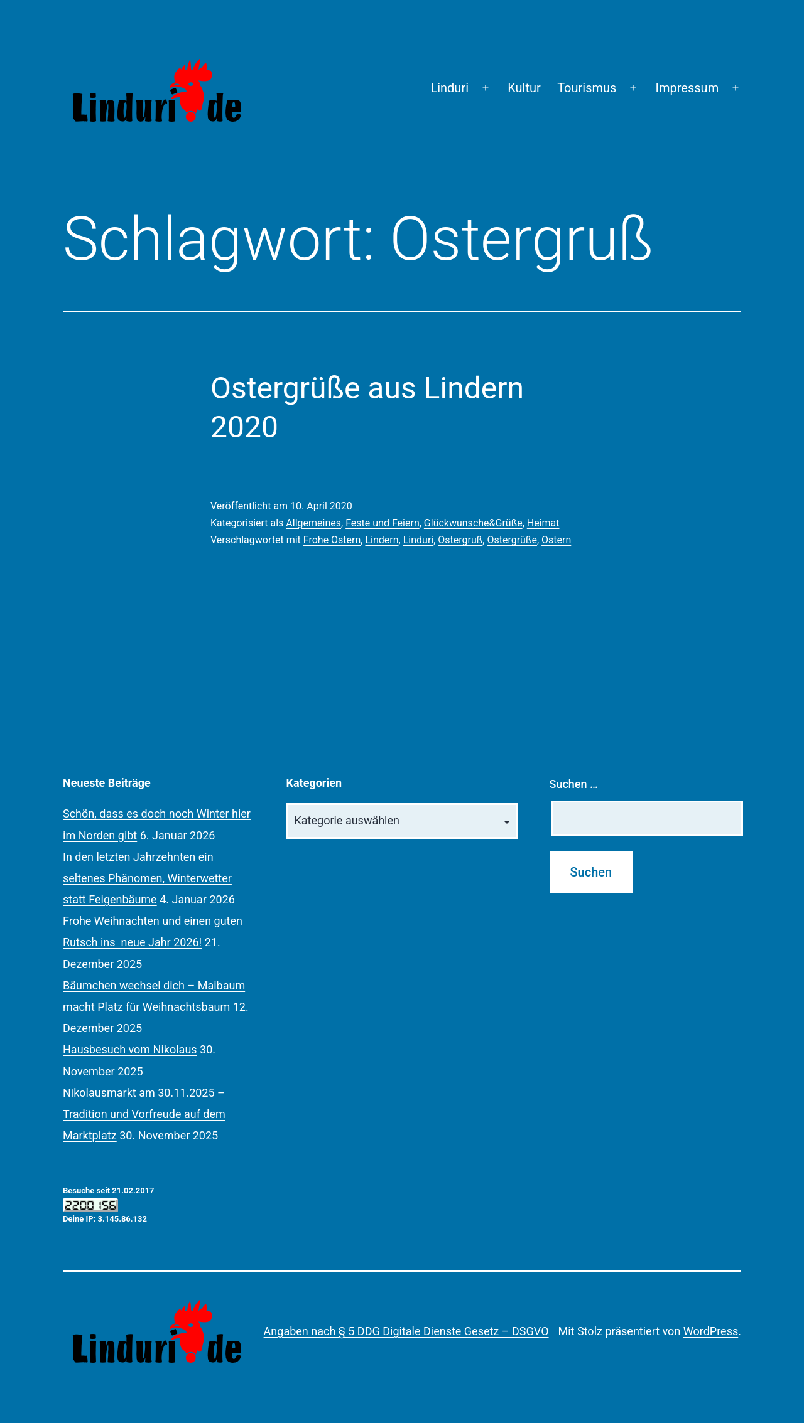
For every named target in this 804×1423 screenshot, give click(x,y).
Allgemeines (313, 523)
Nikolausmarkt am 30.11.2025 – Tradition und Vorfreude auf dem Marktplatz (144, 1114)
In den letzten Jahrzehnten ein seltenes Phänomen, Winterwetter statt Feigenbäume (147, 878)
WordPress (710, 1331)
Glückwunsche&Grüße (473, 523)
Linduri (449, 87)
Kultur (524, 87)
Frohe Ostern (332, 540)
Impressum (687, 87)
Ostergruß (460, 540)
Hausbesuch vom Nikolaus (130, 1049)
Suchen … (574, 784)
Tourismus (586, 87)
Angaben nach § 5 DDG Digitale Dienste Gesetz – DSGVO (406, 1331)
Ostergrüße (511, 540)
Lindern (381, 540)
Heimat (543, 523)
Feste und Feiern (382, 523)
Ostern (556, 540)
